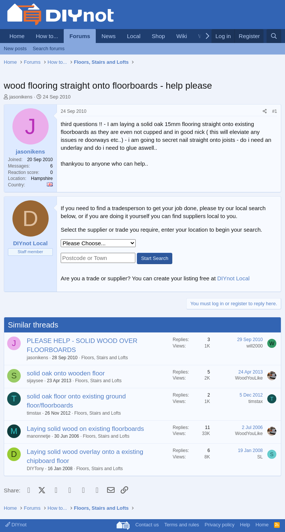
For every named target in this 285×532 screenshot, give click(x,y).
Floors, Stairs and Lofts (104, 357)
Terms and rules (181, 524)
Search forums (49, 48)
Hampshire (42, 178)
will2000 (255, 346)
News (108, 36)
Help (245, 524)
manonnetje (39, 436)
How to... (47, 36)
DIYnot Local (233, 278)
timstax (34, 413)
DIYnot (15, 524)
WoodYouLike (249, 378)
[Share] (265, 111)
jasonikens (20, 97)
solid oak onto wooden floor (66, 373)
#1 (274, 111)
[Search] (274, 36)
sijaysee (35, 380)
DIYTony (35, 468)
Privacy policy (219, 524)
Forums (79, 36)
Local (134, 36)
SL (260, 457)
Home (17, 36)
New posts (15, 48)
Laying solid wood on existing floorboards (85, 428)
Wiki (181, 36)
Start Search (154, 258)
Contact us (147, 524)
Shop (158, 36)
